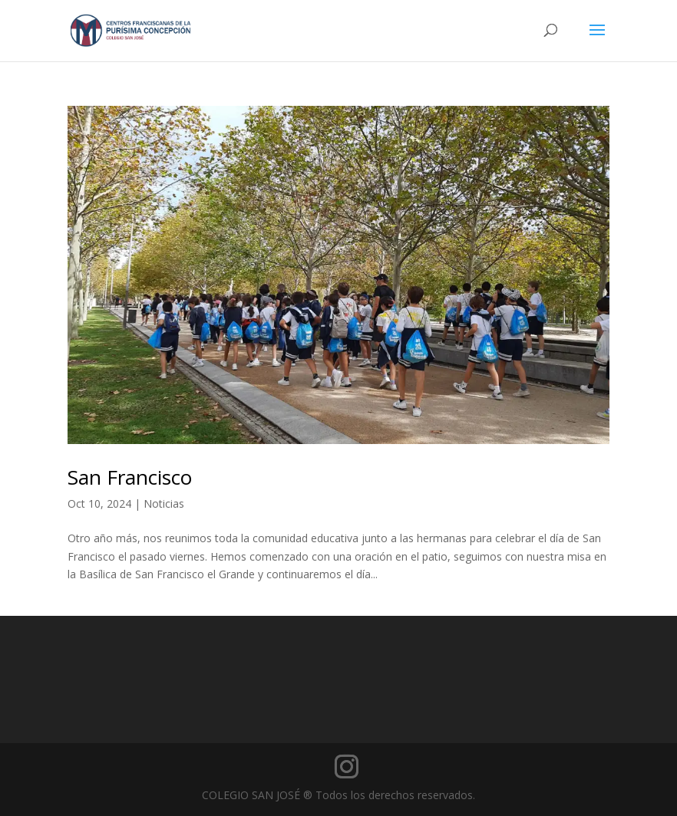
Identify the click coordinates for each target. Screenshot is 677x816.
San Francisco (130, 477)
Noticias (164, 503)
